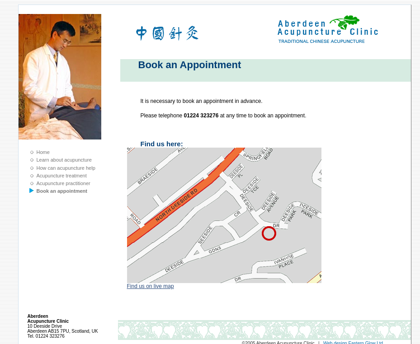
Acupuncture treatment (62, 175)
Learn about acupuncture (64, 160)
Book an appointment (62, 191)
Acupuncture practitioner (63, 183)
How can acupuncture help (66, 168)
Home (43, 152)
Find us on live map (150, 286)
